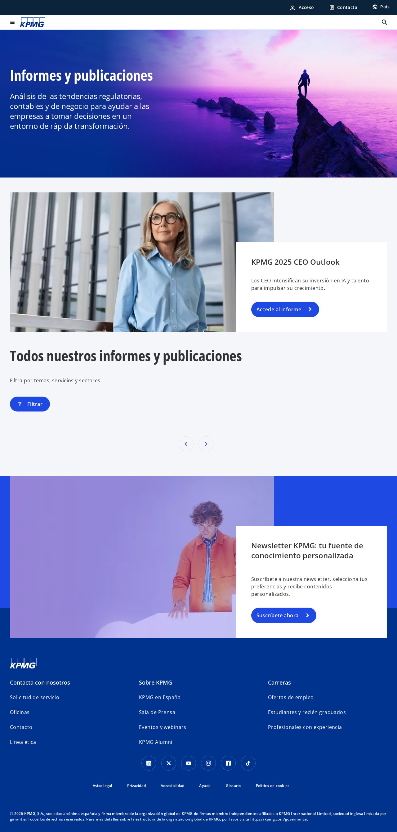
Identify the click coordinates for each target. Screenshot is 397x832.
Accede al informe (278, 309)
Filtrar (29, 404)
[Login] (301, 7)
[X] (168, 763)
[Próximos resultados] (205, 443)
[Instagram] (208, 763)
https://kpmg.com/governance (278, 819)
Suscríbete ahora (277, 615)
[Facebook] (228, 763)
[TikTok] (248, 763)
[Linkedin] (148, 763)
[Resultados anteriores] (186, 443)
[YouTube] (188, 763)
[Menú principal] (12, 22)
